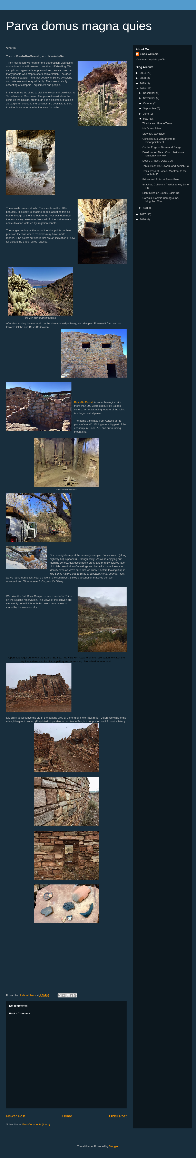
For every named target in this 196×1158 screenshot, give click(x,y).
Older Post (118, 1116)
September (150, 108)
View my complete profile (150, 59)
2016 (143, 219)
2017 (143, 214)
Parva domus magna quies (79, 26)
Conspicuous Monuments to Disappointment (158, 140)
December (149, 92)
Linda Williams (149, 53)
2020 (143, 78)
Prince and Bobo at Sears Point (160, 179)
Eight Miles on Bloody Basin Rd (160, 192)
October (148, 103)
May (146, 118)
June (146, 113)
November (149, 98)
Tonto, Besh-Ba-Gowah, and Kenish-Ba (165, 165)
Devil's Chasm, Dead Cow (157, 160)
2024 (143, 72)
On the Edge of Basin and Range (161, 147)
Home (67, 1116)
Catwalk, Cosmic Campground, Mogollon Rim (160, 199)
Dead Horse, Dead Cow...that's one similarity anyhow (163, 154)
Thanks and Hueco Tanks (157, 123)
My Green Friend (152, 128)
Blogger (113, 1146)
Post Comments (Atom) (36, 1124)
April (146, 207)
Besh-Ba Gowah (84, 402)
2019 (143, 83)
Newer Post (15, 1116)
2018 (143, 88)
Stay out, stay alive (153, 133)
